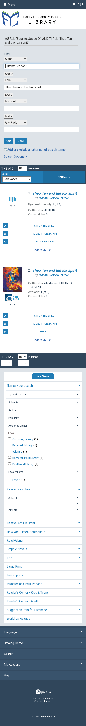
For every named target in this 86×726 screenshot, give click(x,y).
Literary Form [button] (15, 471)
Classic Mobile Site (43, 716)
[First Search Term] (39, 66)
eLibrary (17, 451)
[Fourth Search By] (15, 122)
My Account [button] (43, 664)
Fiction (16, 479)
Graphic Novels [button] (17, 549)
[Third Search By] (15, 101)
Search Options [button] (15, 156)
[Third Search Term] (39, 108)
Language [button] (43, 632)
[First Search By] (15, 59)
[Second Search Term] (39, 87)
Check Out (27, 331)
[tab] (64, 177)
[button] (64, 177)
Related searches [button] (18, 489)
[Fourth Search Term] (39, 130)
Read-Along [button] (15, 540)
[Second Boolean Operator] (8, 95)
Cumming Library (23, 439)
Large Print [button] (14, 566)
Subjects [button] (13, 402)
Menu (9, 4)
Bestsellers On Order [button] (21, 523)
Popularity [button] (13, 417)
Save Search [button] (43, 376)
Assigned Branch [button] (18, 425)
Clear (21, 141)
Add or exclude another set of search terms (35, 149)
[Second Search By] (15, 80)
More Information (30, 233)
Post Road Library (23, 464)
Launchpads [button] (15, 575)
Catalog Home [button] (43, 643)
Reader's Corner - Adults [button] (23, 601)
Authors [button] (12, 410)
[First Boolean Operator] (8, 74)
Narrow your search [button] (20, 386)
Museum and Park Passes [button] (24, 584)
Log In (80, 4)
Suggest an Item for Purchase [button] (27, 610)
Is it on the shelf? (30, 225)
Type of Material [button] (17, 394)
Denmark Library (22, 445)
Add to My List (42, 249)
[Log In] (73, 4)
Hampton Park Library (25, 457)
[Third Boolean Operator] (8, 116)
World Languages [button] (18, 618)
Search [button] (43, 654)
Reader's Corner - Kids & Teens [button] (28, 592)
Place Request (28, 241)
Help (7, 675)
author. (54, 197)
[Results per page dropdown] (22, 168)
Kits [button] (9, 558)
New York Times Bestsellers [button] (26, 532)
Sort (5, 174)
